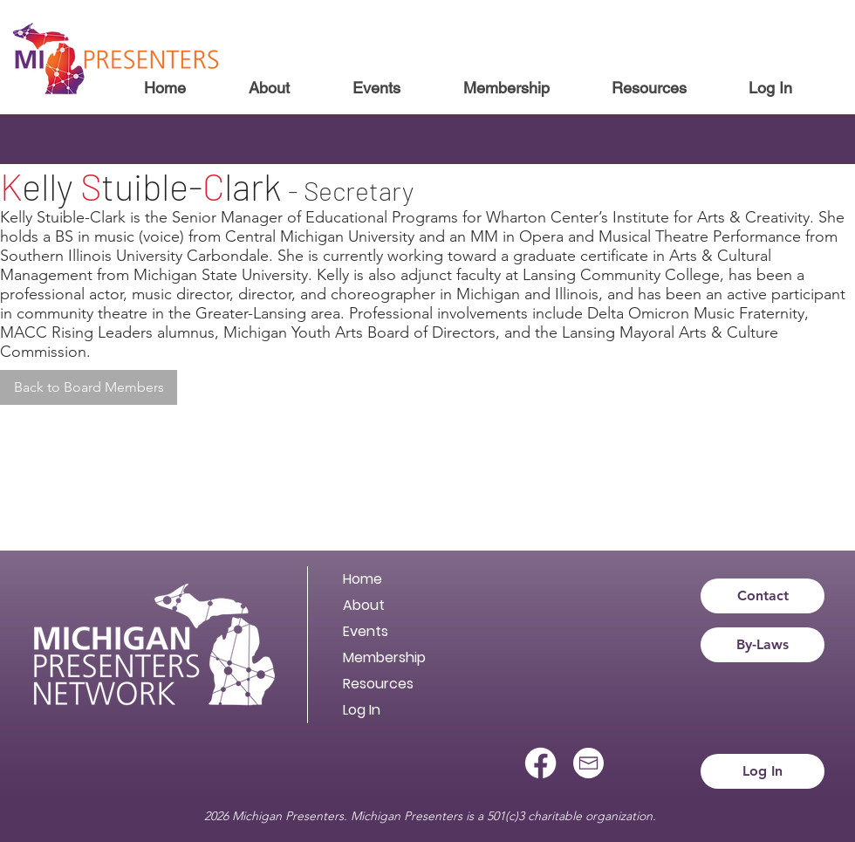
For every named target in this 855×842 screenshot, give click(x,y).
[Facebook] (540, 763)
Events (365, 631)
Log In (361, 710)
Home (362, 579)
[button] (268, 88)
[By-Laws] (762, 644)
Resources (378, 684)
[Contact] (762, 595)
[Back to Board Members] (88, 387)
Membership (384, 657)
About (364, 605)
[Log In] (762, 771)
